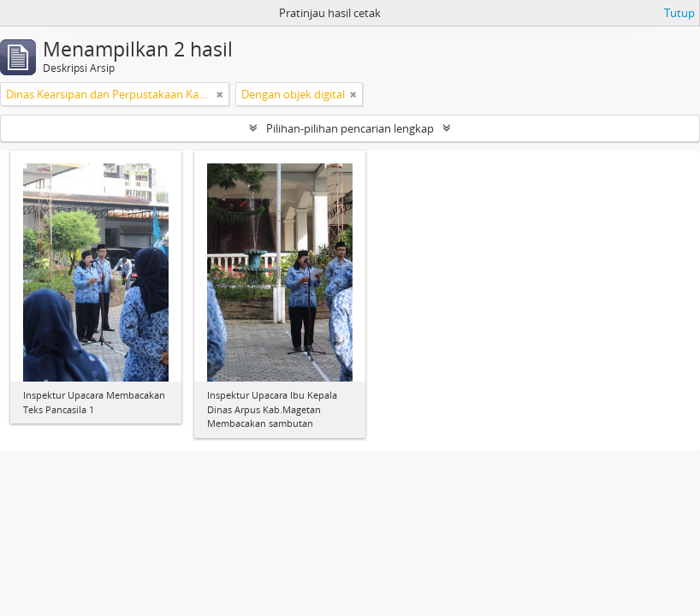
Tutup (679, 13)
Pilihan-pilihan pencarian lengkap (350, 128)
